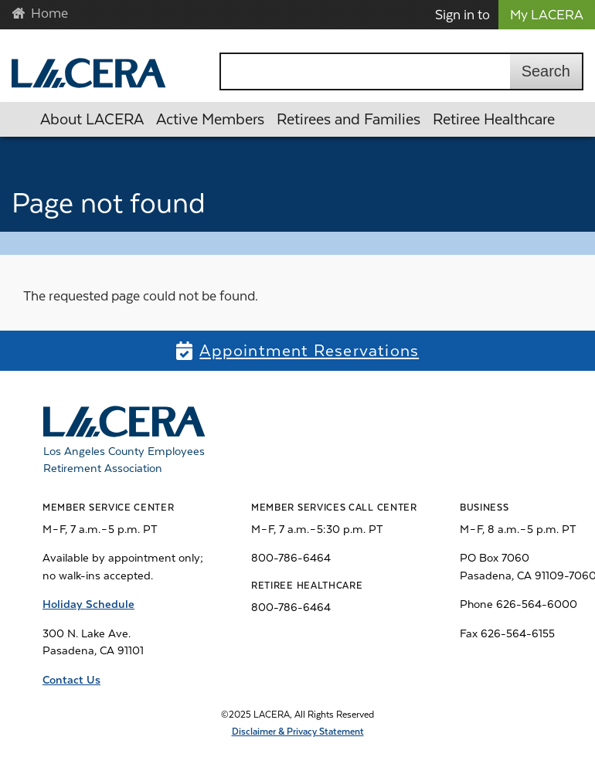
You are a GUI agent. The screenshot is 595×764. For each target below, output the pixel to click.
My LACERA (546, 14)
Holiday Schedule (88, 604)
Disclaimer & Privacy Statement (298, 731)
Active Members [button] (210, 119)
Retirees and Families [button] (348, 119)
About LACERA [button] (92, 119)
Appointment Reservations (309, 350)
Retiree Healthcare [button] (494, 119)
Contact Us (71, 680)
